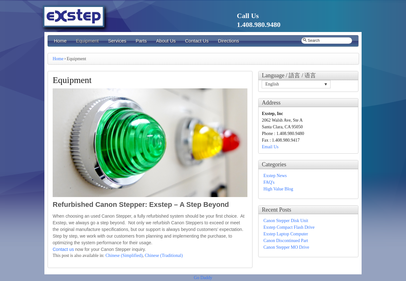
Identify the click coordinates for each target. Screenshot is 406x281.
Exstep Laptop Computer (285, 234)
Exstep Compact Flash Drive (288, 227)
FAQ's (268, 182)
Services (117, 40)
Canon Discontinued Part (285, 240)
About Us (166, 40)
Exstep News (275, 175)
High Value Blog (278, 189)
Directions (228, 40)
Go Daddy (203, 277)
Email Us (270, 146)
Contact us (63, 249)
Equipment (87, 40)
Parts (141, 40)
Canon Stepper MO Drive (286, 247)
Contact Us (196, 40)
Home (60, 40)
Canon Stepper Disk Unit (285, 220)
